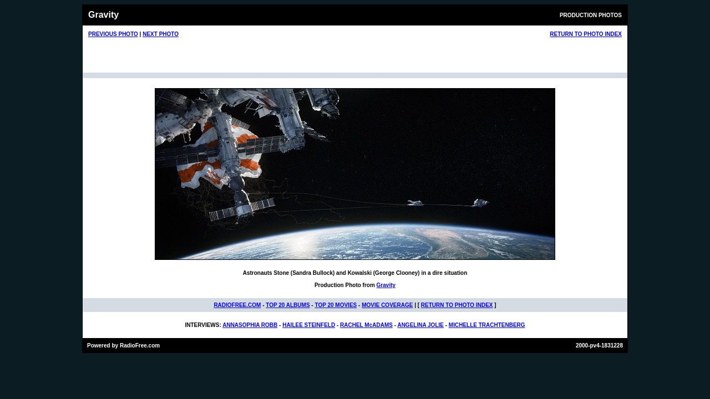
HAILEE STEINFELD (308, 325)
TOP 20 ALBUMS (288, 305)
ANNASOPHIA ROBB (249, 325)
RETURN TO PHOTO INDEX (586, 34)
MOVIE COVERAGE (387, 305)
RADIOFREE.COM (237, 305)
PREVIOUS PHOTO (113, 34)
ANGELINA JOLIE (420, 325)
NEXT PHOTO (161, 34)
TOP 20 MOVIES (336, 305)
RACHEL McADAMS (366, 325)
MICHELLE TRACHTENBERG (487, 325)
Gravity (386, 285)
